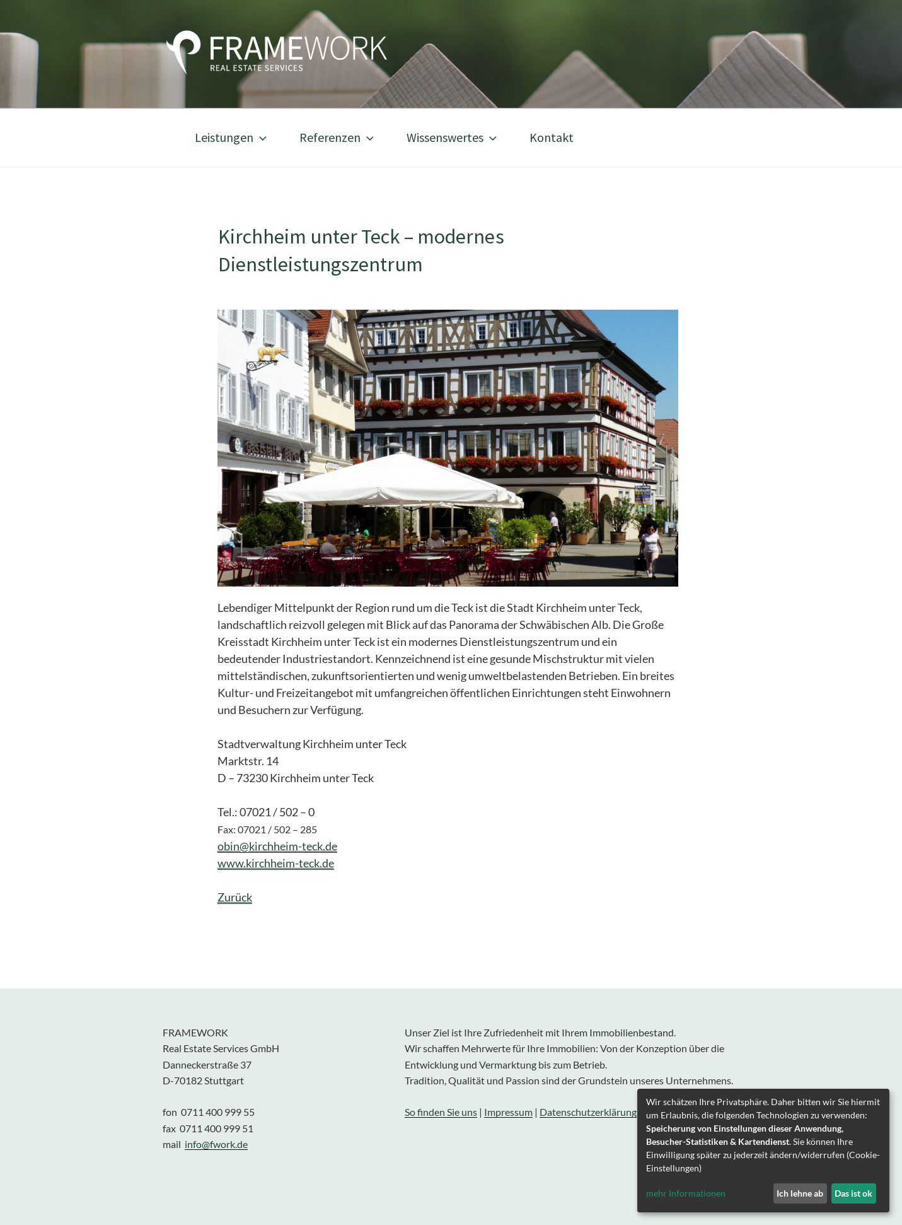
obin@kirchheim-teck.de (277, 846)
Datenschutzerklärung (588, 1112)
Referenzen (337, 137)
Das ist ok (853, 1193)
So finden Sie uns (441, 1112)
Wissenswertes (453, 137)
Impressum (508, 1112)
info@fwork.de (216, 1144)
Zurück (234, 897)
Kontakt (551, 137)
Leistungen (232, 137)
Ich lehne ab (800, 1193)
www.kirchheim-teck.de (275, 863)
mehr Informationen (686, 1193)
